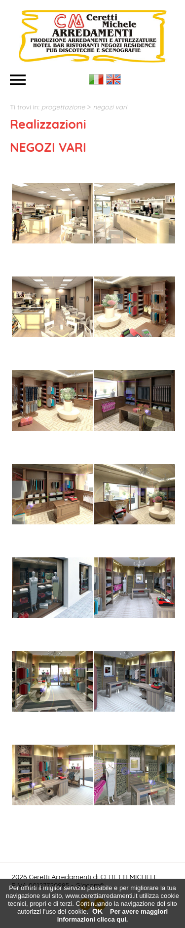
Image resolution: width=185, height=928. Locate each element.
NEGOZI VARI (110, 107)
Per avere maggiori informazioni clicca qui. (112, 915)
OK (97, 911)
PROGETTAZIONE (63, 107)
